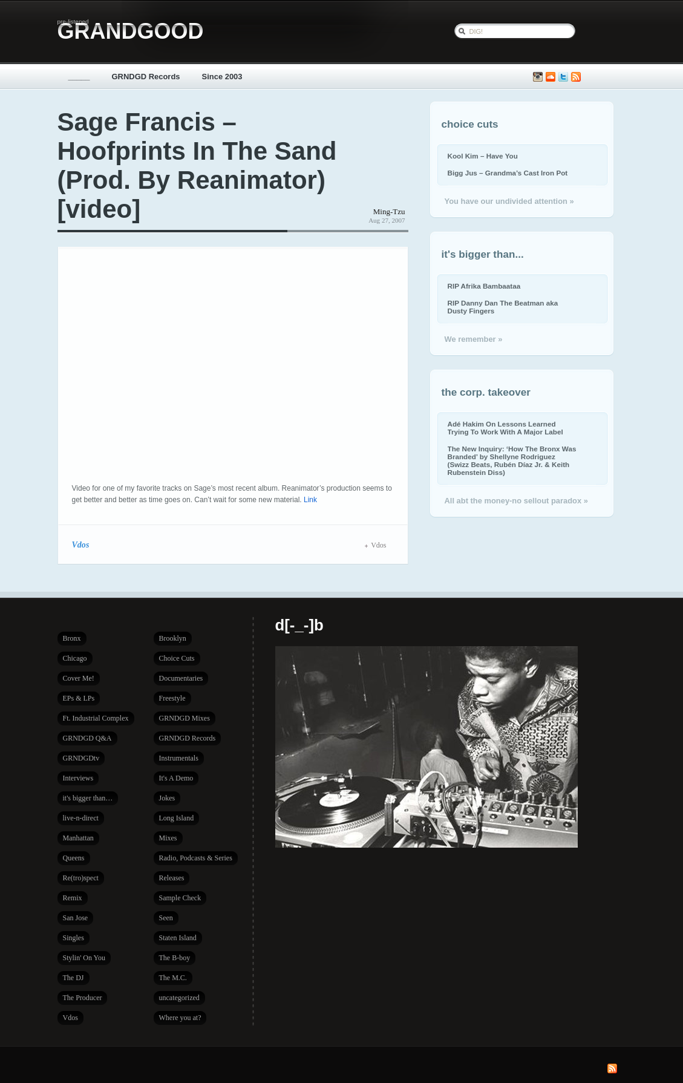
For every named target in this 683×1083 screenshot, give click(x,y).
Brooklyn (172, 638)
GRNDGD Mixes (184, 718)
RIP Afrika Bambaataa (484, 286)
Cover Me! (78, 678)
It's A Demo (176, 778)
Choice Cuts (177, 658)
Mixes (168, 838)
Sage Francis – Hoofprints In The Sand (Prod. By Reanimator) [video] (197, 165)
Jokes (167, 798)
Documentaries (181, 678)
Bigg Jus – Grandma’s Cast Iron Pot (508, 173)
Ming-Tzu (389, 211)
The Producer (82, 997)
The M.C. (173, 977)
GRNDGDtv (81, 758)
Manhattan (78, 838)
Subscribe (576, 77)
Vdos (81, 544)
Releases (172, 878)
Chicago (75, 658)
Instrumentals (178, 758)
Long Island (176, 818)
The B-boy (175, 958)
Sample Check (180, 898)
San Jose (75, 918)
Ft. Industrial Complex (96, 718)
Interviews (78, 778)
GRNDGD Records (146, 76)
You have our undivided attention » (509, 201)
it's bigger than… (88, 798)
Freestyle (172, 698)
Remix (72, 898)
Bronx (72, 638)
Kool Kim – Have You (483, 156)
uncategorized (179, 997)
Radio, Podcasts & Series (195, 858)
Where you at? (180, 1017)
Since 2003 (222, 76)
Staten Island (178, 938)
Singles (73, 938)
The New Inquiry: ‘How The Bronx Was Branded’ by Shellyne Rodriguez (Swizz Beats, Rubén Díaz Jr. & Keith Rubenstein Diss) (512, 460)
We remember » (474, 339)
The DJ (73, 977)
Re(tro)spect (81, 878)
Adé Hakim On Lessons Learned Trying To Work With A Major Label (505, 428)
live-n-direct (81, 818)
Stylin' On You (84, 958)
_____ (79, 76)
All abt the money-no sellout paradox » (516, 500)
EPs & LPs (79, 698)
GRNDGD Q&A (87, 738)
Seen (166, 918)
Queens (74, 858)
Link (310, 500)
